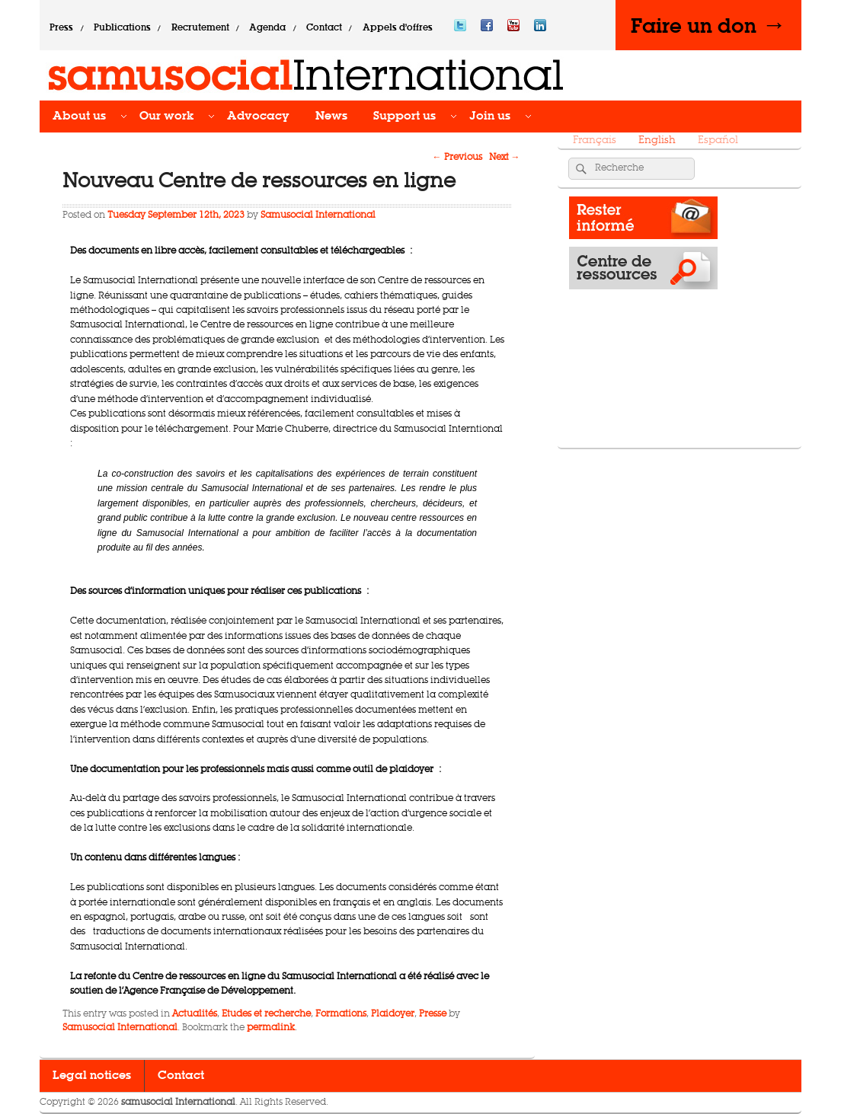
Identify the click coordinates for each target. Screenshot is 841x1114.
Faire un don (708, 25)
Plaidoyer (392, 1014)
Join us (489, 116)
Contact (324, 28)
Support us (404, 116)
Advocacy (258, 116)
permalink (271, 1028)
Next (504, 157)
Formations (340, 1014)
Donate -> (643, 422)
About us (79, 116)
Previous (457, 157)
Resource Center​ (643, 272)
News (331, 116)
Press (61, 28)
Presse (432, 1014)
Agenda (267, 28)
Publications (122, 28)
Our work (166, 116)
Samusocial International (318, 215)
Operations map (643, 322)
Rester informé (643, 221)
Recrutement (200, 28)
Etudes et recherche (266, 1014)
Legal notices (92, 1076)
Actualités (194, 1014)
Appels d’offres (398, 28)
